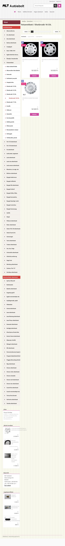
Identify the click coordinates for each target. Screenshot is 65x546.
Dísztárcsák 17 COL (11, 102)
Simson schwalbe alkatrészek (11, 376)
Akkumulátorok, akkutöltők (11, 31)
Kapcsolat (52, 12)
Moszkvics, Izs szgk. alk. (13, 169)
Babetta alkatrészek (12, 289)
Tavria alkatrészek (11, 241)
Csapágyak (9, 47)
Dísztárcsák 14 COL (11, 90)
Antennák (9, 74)
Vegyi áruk (9, 260)
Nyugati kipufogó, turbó (13, 201)
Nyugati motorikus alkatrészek (11, 205)
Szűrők (8, 213)
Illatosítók (9, 114)
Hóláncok (9, 110)
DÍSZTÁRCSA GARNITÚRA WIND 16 (30, 99)
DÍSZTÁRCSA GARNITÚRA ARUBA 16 (50, 60)
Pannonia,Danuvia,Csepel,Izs (13, 352)
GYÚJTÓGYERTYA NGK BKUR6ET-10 (15, 508)
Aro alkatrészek (10, 35)
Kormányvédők (10, 118)
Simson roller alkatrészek (13, 372)
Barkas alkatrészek (11, 43)
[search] (55, 5)
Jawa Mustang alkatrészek (13, 316)
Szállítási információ (27, 12)
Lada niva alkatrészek (12, 161)
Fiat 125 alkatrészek (12, 142)
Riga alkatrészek (11, 364)
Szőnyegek (9, 134)
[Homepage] (15, 11)
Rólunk (19, 12)
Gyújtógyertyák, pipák (12, 300)
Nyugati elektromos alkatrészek (12, 177)
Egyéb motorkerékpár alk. (13, 297)
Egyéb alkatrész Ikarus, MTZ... (12, 55)
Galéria (46, 12)
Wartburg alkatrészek (12, 264)
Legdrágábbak (39, 36)
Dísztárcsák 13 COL (11, 86)
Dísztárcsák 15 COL (11, 94)
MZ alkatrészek (10, 348)
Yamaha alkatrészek (12, 403)
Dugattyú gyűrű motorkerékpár (10, 293)
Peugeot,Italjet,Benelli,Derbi (13, 356)
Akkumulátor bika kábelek (13, 70)
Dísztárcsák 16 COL (14, 98)
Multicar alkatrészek (12, 173)
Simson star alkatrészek (13, 384)
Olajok (8, 217)
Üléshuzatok (10, 126)
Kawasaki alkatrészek (12, 324)
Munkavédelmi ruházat (12, 130)
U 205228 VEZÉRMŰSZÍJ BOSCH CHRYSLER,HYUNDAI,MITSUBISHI (19, 429)
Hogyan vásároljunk (38, 12)
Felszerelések (10, 62)
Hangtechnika (10, 82)
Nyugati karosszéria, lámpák (12, 197)
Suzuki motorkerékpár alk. (13, 391)
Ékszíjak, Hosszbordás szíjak (12, 59)
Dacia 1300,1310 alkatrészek (11, 51)
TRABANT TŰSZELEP (13, 495)
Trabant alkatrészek (12, 244)
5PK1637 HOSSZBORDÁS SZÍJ (15, 442)
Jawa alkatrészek (11, 312)
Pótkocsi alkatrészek (12, 221)
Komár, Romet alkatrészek (13, 336)
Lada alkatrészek (11, 157)
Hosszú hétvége (8, 412)
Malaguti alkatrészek (12, 344)
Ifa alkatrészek (10, 150)
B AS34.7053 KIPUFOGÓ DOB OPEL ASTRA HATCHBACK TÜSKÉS (14, 458)
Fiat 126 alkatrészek (12, 146)
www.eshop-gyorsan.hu (14, 536)
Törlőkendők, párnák (12, 138)
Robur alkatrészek (11, 225)
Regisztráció (58, 1)
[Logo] (13, 6)
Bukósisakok (10, 285)
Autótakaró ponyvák (12, 78)
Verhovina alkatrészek (12, 399)
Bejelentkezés (52, 1)
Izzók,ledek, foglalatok (12, 153)
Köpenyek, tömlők (11, 340)
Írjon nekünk (7, 485)
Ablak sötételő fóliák (12, 66)
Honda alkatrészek (11, 308)
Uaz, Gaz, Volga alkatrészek (10, 249)
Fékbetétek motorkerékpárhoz (11, 305)
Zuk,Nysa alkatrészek (12, 272)
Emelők (8, 106)
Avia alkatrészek (11, 39)
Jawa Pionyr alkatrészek (13, 320)
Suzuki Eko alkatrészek (12, 388)
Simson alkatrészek (11, 368)
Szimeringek (10, 237)
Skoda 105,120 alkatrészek (13, 229)
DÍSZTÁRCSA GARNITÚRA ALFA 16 (30, 60)
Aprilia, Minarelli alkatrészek (11, 281)
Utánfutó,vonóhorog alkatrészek (12, 257)
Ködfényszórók (10, 122)
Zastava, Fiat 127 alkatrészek (11, 268)
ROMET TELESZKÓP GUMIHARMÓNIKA (15, 519)
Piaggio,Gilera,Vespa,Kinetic (13, 360)
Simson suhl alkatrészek (13, 380)
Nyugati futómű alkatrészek (11, 189)
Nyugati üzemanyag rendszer (12, 209)
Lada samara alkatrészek (13, 165)
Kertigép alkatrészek (12, 328)
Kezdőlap (24, 21)
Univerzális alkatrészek (12, 252)
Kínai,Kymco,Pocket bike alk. (13, 332)
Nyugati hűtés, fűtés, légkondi (12, 193)
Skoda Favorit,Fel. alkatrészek (11, 233)
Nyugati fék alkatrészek (13, 185)
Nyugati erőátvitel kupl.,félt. (11, 181)
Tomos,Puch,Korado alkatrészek (12, 396)
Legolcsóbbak (31, 36)
